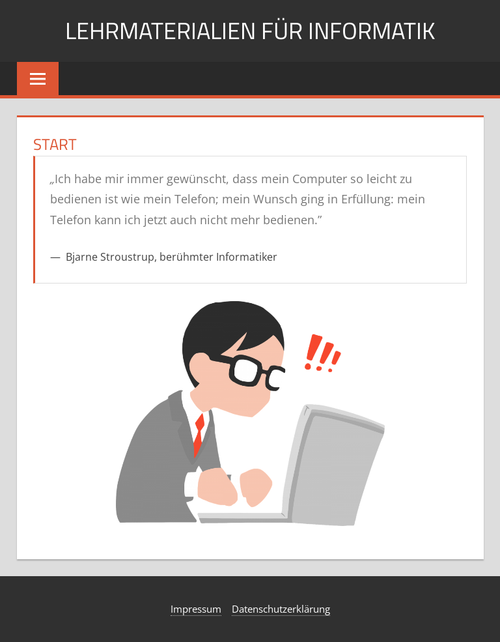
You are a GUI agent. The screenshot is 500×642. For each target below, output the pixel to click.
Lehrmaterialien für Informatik (250, 30)
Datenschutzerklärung (281, 608)
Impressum (196, 608)
